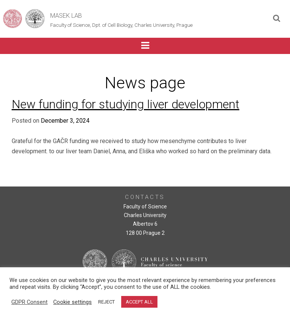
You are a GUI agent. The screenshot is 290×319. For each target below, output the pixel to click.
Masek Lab (66, 15)
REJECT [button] (106, 302)
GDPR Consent (29, 302)
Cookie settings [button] (72, 302)
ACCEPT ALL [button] (139, 302)
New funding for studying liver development (125, 104)
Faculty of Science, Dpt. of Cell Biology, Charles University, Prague (121, 25)
